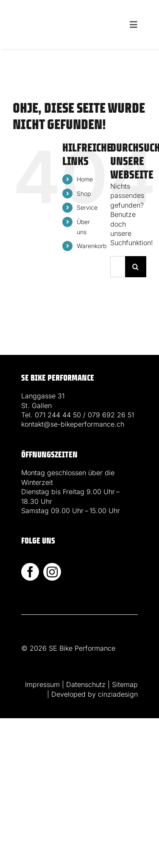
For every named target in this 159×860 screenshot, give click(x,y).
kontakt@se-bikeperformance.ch (72, 424)
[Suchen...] (117, 266)
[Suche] (135, 266)
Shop (84, 193)
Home (85, 179)
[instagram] (52, 572)
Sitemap (125, 684)
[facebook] (30, 572)
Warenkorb (91, 245)
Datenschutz (86, 684)
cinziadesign (118, 694)
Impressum (42, 684)
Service (87, 207)
